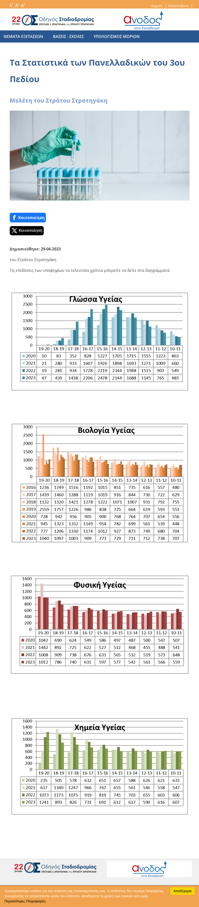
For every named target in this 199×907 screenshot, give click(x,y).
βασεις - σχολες (66, 36)
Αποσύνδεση (179, 5)
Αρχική (157, 5)
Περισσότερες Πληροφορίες (25, 901)
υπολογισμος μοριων (112, 36)
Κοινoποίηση (28, 217)
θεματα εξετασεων (23, 36)
